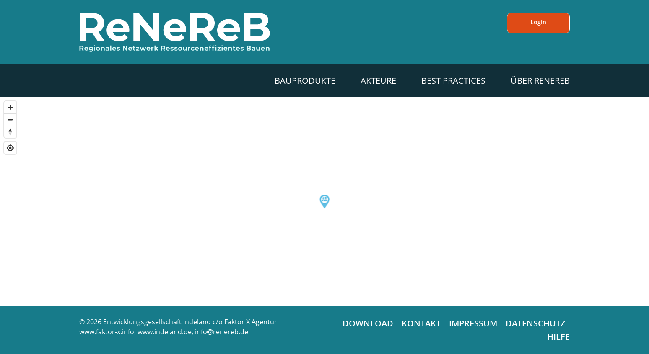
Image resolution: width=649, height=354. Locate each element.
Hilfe (558, 336)
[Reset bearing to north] (10, 132)
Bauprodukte (305, 80)
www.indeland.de (165, 331)
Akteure (378, 80)
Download (368, 323)
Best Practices (453, 80)
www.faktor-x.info (106, 331)
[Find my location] (10, 148)
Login (538, 22)
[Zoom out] (10, 119)
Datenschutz (536, 323)
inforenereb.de (221, 331)
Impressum (473, 323)
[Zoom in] (10, 107)
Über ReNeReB (540, 80)
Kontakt (421, 323)
